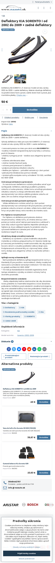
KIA (18, 331)
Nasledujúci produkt (40, 356)
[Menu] (50, 8)
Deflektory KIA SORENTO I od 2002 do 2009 (19, 389)
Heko (11, 124)
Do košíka (32, 109)
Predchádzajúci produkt (11, 356)
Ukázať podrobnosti (27, 559)
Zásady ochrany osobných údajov (26, 547)
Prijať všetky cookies (26, 553)
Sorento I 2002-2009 (25, 335)
